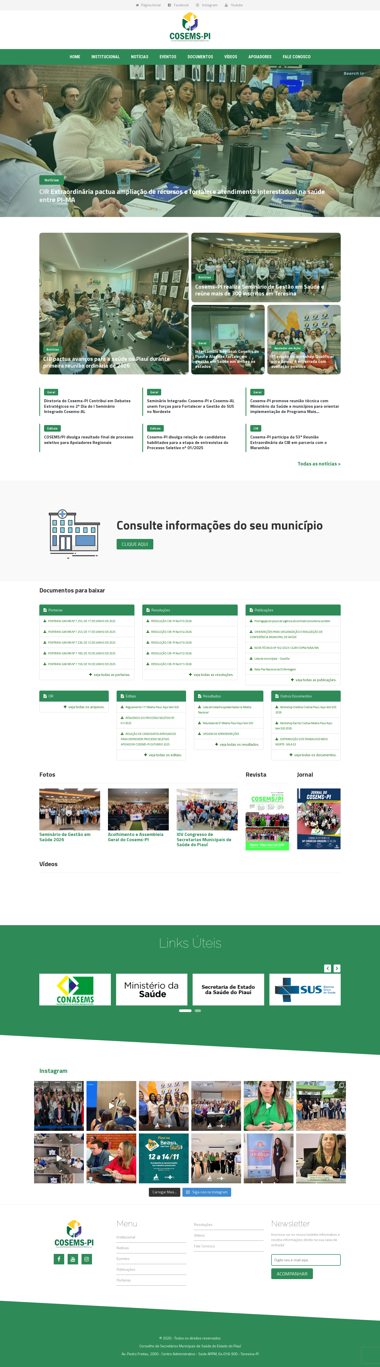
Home (75, 56)
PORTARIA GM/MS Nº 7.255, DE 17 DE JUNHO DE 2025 (80, 621)
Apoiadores (260, 56)
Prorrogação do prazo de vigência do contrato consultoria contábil (290, 621)
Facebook (178, 5)
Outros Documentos (293, 696)
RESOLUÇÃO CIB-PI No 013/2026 (169, 642)
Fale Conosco (204, 1246)
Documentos (200, 56)
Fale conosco (297, 56)
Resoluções (158, 610)
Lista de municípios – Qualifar (270, 658)
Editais (128, 696)
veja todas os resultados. (237, 744)
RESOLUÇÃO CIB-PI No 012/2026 (169, 653)
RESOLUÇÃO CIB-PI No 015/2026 (169, 621)
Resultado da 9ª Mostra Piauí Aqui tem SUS (225, 723)
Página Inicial (148, 5)
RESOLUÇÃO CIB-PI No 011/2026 (169, 664)
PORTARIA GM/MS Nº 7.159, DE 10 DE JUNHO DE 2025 (80, 664)
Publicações (261, 610)
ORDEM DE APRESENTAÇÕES (218, 734)
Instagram (207, 5)
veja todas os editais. (163, 754)
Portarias (53, 610)
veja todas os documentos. (313, 754)
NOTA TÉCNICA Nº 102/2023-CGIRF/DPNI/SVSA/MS (284, 648)
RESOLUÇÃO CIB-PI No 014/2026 (169, 632)
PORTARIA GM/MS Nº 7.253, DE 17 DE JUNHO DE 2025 (80, 632)
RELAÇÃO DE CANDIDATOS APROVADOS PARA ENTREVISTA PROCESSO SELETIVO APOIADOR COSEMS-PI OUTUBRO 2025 (148, 739)
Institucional (105, 56)
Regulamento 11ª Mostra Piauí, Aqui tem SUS (150, 707)
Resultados (209, 696)
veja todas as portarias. (109, 674)
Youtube (234, 5)
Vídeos (230, 56)
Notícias (139, 56)
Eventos (168, 56)
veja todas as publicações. (313, 679)
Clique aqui (135, 544)
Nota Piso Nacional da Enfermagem (273, 669)
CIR (48, 696)
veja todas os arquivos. (84, 706)
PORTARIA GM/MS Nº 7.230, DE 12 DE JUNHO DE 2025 (80, 642)
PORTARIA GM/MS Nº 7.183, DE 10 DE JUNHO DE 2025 (80, 653)
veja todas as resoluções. (211, 674)
